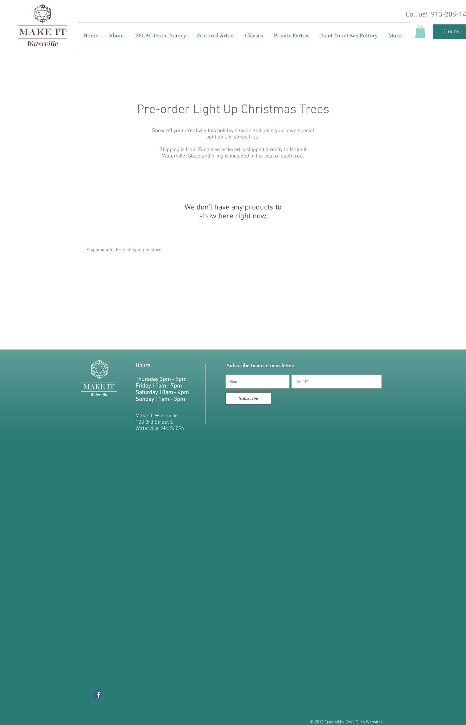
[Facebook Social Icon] (98, 694)
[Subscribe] (248, 398)
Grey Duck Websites (364, 722)
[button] (420, 32)
